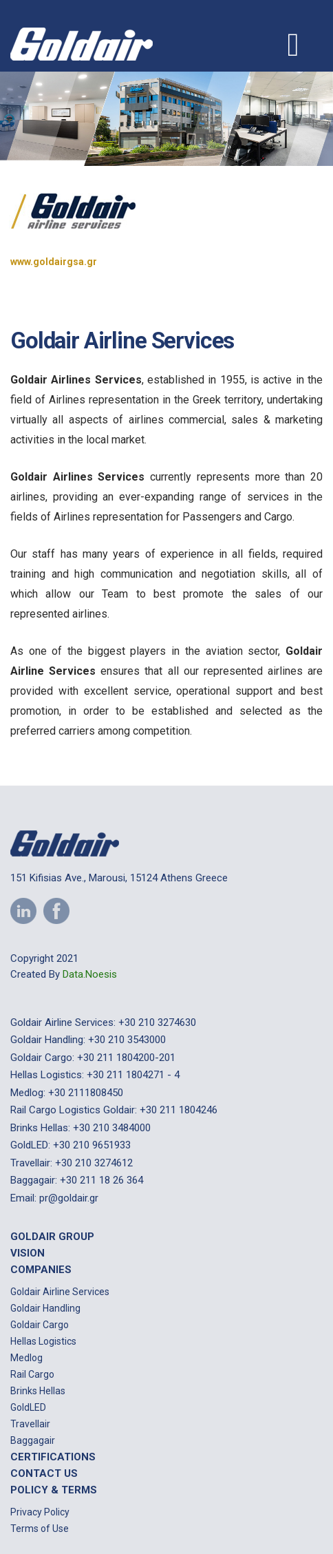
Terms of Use (39, 1528)
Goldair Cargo (39, 1324)
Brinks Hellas (37, 1390)
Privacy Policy (39, 1512)
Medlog (26, 1357)
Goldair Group (52, 1236)
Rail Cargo (32, 1374)
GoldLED (28, 1407)
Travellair (30, 1423)
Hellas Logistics (43, 1341)
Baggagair (32, 1440)
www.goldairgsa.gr (53, 261)
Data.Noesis (90, 974)
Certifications (53, 1457)
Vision (27, 1253)
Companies (41, 1269)
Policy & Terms (53, 1490)
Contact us (44, 1473)
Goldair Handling (45, 1308)
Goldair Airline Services (59, 1291)
